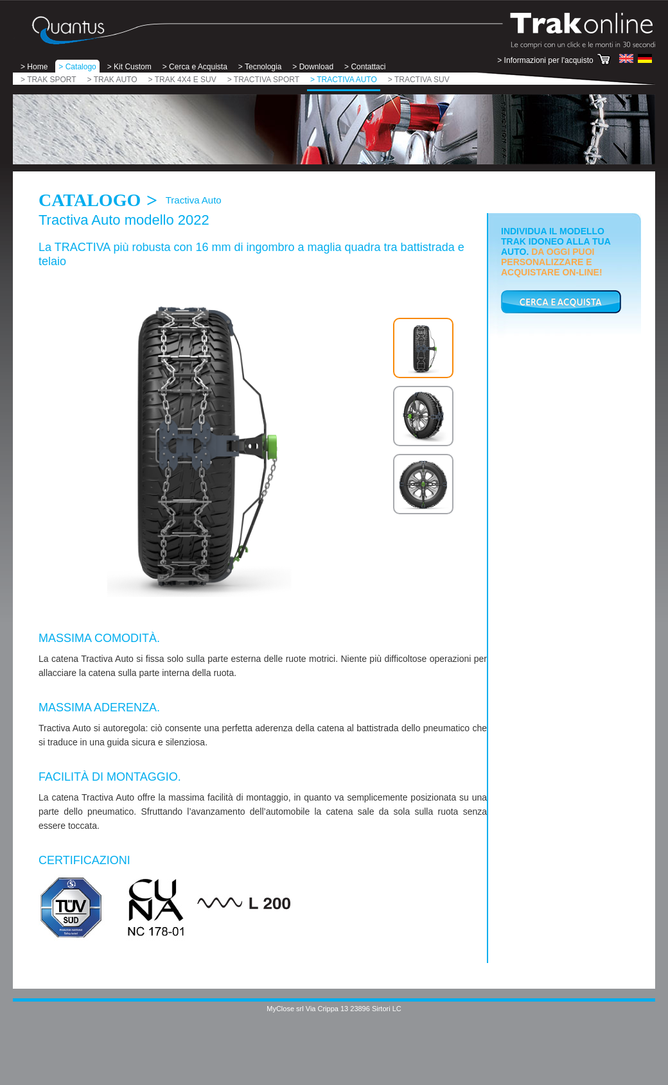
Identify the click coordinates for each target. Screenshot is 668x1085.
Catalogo (90, 200)
